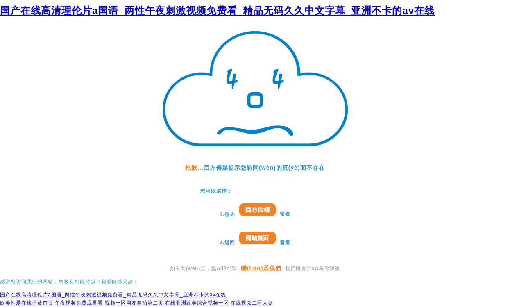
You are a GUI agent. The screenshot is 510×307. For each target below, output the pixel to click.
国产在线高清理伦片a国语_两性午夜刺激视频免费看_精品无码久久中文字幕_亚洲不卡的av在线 (217, 10)
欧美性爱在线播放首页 (26, 303)
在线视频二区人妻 (252, 303)
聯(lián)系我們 (261, 268)
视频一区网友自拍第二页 (134, 303)
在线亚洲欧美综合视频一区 (197, 303)
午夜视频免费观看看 (79, 303)
